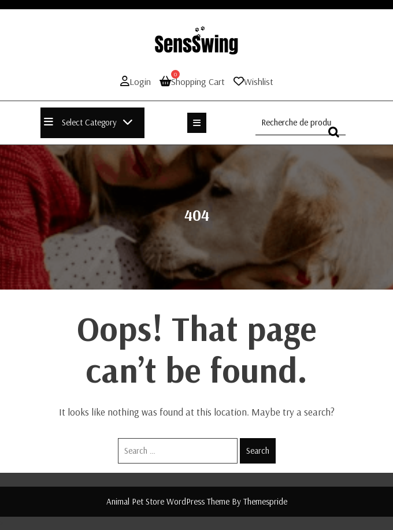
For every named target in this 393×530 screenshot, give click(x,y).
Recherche (337, 137)
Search (257, 450)
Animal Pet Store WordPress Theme (167, 501)
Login (135, 81)
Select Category (88, 122)
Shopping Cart (192, 81)
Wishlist (258, 81)
